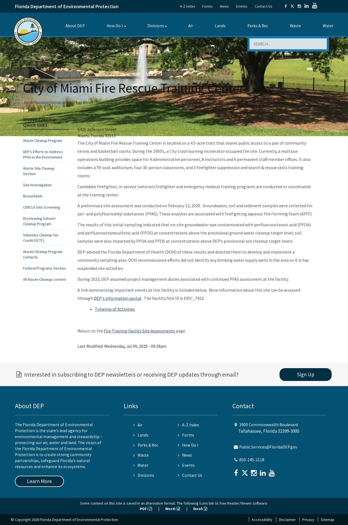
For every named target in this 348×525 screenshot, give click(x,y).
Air (190, 25)
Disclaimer (287, 519)
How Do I (115, 25)
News (224, 6)
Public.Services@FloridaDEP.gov (268, 447)
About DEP (75, 25)
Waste (295, 25)
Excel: (200, 508)
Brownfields (33, 196)
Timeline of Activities (115, 309)
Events (241, 6)
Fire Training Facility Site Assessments (139, 331)
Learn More (39, 481)
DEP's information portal (117, 298)
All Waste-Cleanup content (44, 279)
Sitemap (327, 519)
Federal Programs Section (44, 268)
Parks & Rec (257, 25)
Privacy (308, 519)
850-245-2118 (251, 459)
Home (28, 102)
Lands (220, 25)
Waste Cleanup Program (112, 102)
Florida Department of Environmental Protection (67, 6)
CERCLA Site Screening (41, 207)
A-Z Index (187, 6)
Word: (172, 508)
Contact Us (263, 6)
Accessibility (262, 519)
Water (328, 25)
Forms (207, 6)
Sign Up (305, 374)
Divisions (155, 25)
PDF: (146, 508)
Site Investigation (37, 184)
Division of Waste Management (72, 102)
